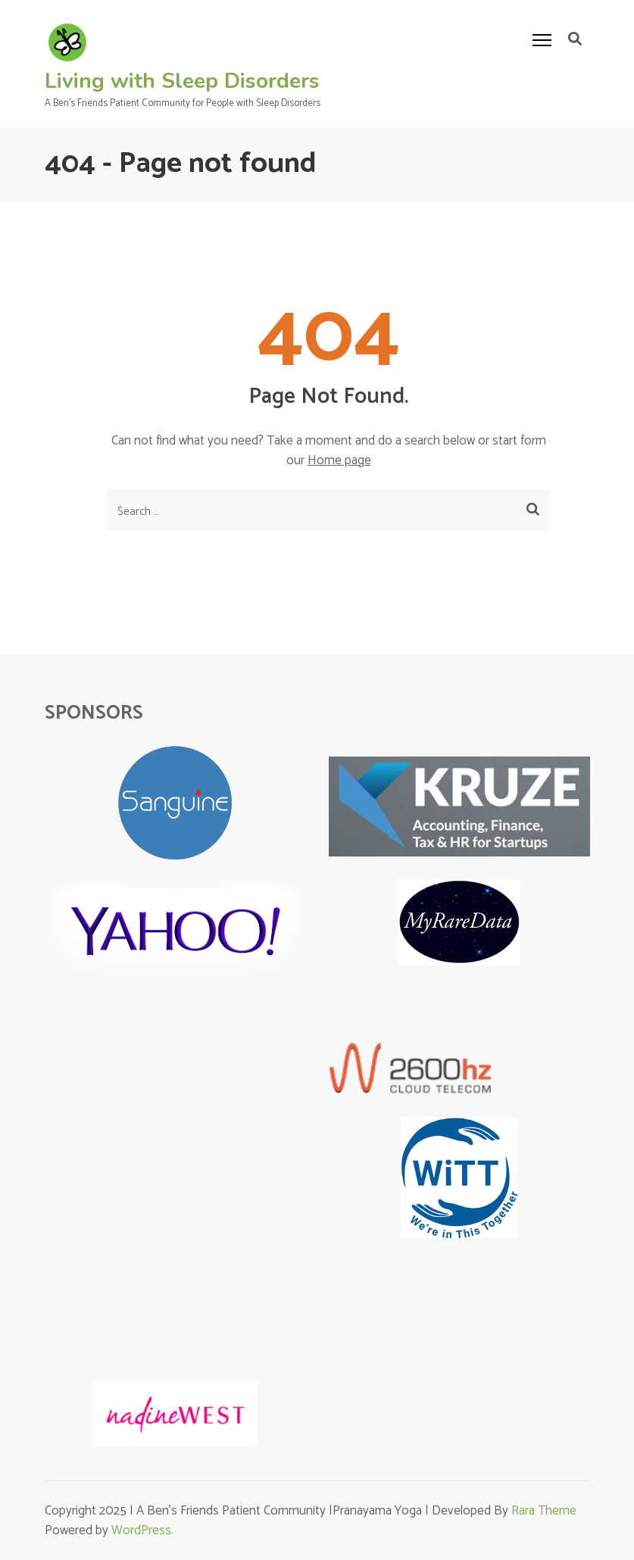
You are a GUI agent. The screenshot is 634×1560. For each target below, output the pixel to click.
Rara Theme (543, 1510)
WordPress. (142, 1530)
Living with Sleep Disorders (182, 81)
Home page (339, 460)
